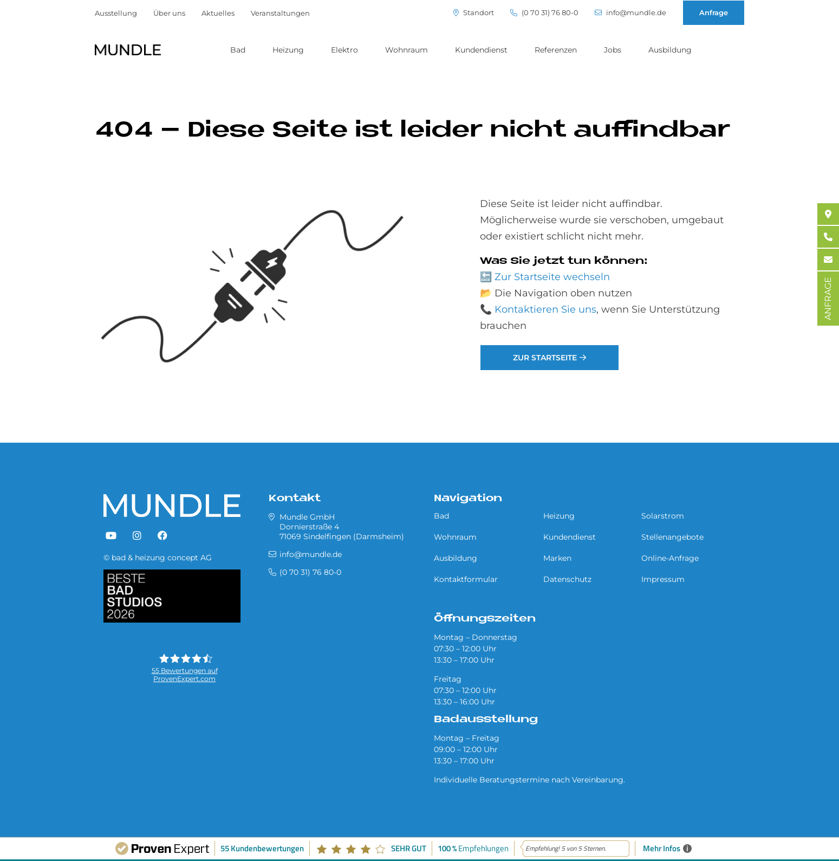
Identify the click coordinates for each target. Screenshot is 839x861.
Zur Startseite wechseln (552, 277)
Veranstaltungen (280, 13)
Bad (237, 50)
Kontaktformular (466, 579)
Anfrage (713, 12)
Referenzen (556, 50)
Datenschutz (567, 579)
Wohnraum (406, 50)
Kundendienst (481, 50)
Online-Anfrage (670, 558)
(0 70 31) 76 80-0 (544, 12)
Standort (473, 12)
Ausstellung (116, 13)
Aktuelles (218, 13)
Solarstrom (662, 516)
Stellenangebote (672, 537)
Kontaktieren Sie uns (545, 309)
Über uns (169, 13)
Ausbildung (670, 50)
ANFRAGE (828, 298)
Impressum (663, 579)
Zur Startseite (545, 357)
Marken (557, 558)
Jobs (612, 50)
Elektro (344, 50)
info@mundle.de (630, 12)
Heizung (288, 50)
